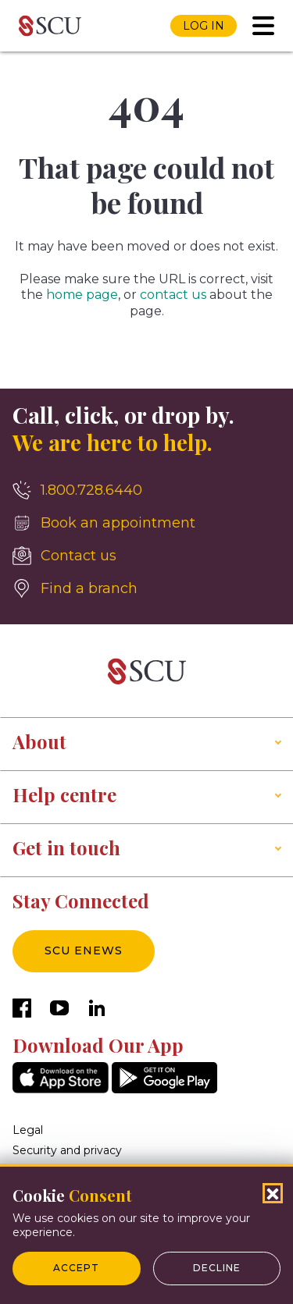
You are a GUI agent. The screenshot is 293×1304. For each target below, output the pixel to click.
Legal (28, 1130)
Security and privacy (67, 1150)
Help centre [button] (64, 794)
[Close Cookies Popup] (272, 1193)
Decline (217, 1268)
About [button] (39, 741)
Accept (76, 1268)
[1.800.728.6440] (146, 490)
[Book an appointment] (146, 522)
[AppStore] (61, 1089)
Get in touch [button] (66, 847)
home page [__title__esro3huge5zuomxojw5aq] (82, 294)
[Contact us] (146, 555)
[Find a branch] (146, 588)
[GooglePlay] (164, 1089)
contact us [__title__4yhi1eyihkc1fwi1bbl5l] (173, 294)
